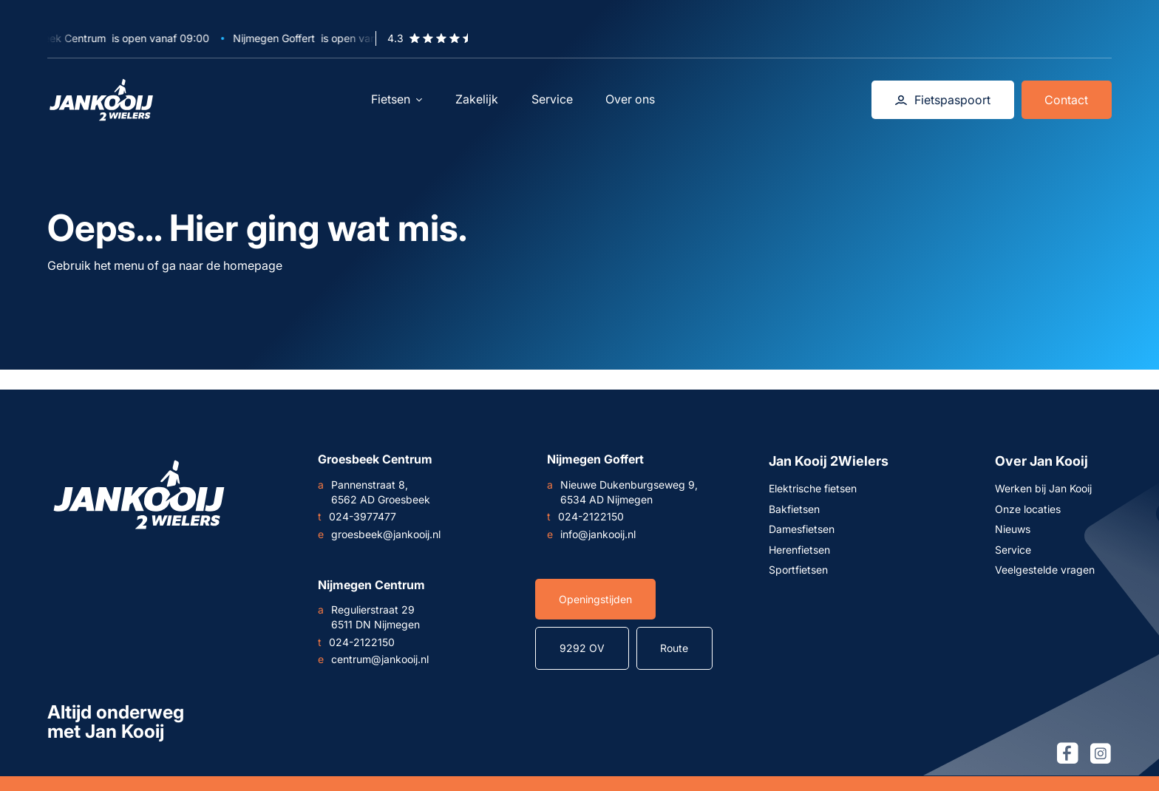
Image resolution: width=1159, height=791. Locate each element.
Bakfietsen (794, 509)
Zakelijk (476, 99)
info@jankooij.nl (591, 534)
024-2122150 (585, 516)
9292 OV (582, 648)
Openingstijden (595, 599)
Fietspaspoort (942, 99)
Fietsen (396, 99)
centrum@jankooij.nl (373, 659)
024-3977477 (357, 516)
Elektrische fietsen (813, 488)
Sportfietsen (798, 569)
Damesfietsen (802, 529)
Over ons (630, 99)
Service (552, 99)
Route (674, 648)
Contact (1066, 99)
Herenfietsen (799, 549)
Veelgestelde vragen (1045, 569)
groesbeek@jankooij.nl (379, 534)
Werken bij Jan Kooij (1043, 488)
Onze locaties (1028, 509)
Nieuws (1012, 529)
